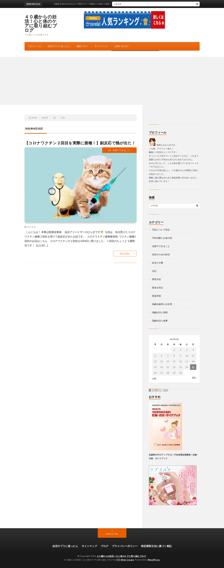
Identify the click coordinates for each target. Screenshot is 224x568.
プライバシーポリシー (124, 545)
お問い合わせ (121, 46)
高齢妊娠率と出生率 (162, 304)
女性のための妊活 (161, 254)
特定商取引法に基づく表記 (156, 545)
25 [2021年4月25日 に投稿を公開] (193, 367)
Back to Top (112, 533)
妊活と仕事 (157, 262)
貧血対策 (156, 295)
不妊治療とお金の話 (162, 237)
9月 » (194, 377)
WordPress (154, 559)
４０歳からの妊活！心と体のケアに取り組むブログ (41, 23)
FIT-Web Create (125, 559)
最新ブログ (82, 46)
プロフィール (34, 46)
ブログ (104, 545)
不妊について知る (161, 229)
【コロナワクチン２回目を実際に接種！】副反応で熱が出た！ (80, 143)
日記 (154, 271)
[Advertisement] (112, 81)
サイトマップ (101, 46)
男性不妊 (156, 279)
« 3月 (154, 378)
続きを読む (125, 253)
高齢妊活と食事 (160, 320)
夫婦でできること (121, 150)
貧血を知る (157, 287)
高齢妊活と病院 (160, 312)
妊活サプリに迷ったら (59, 46)
